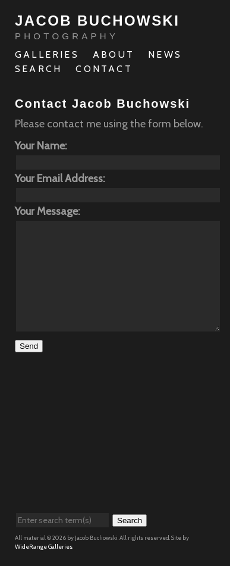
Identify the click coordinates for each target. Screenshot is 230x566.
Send (29, 346)
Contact (103, 68)
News (165, 54)
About (113, 54)
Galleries (47, 54)
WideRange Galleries (44, 547)
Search (38, 68)
